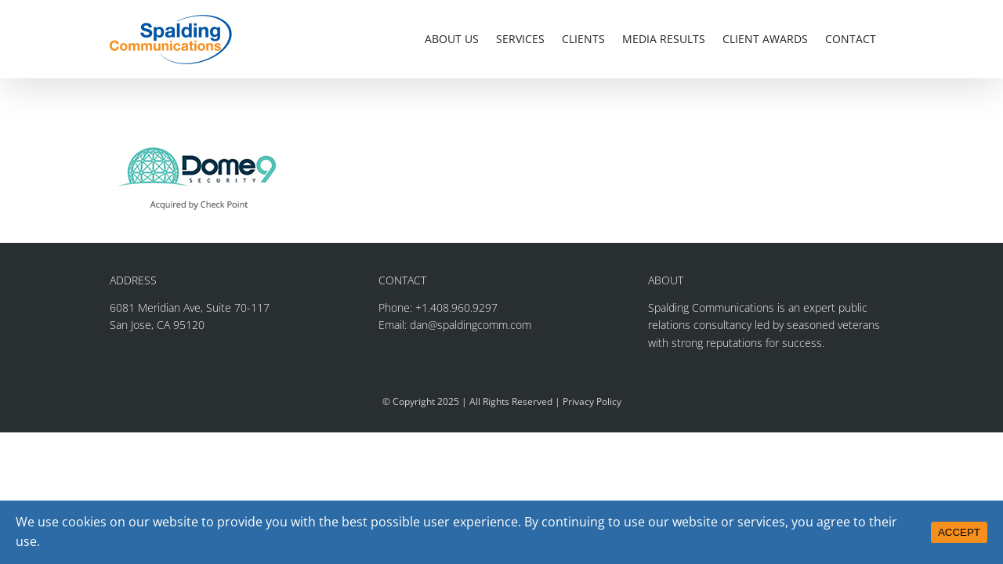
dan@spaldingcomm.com (470, 324)
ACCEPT (959, 532)
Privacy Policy (592, 401)
